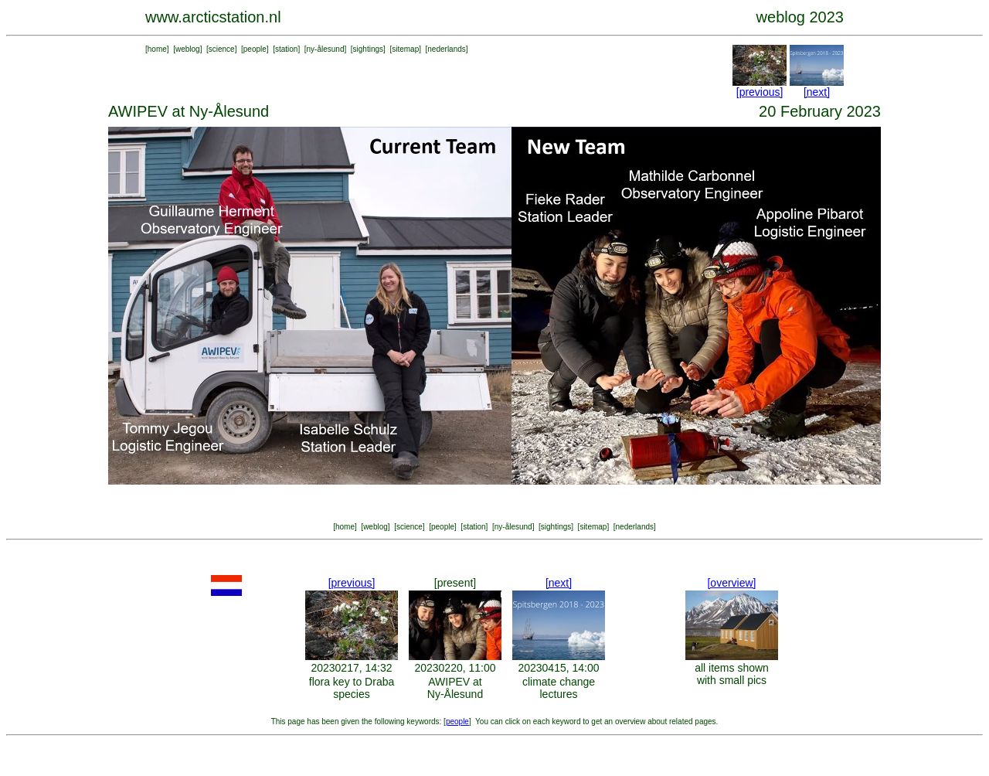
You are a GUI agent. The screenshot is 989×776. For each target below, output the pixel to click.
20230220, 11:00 (454, 668)
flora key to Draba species (352, 688)
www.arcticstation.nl (213, 17)
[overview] (731, 583)
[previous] (759, 92)
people (255, 49)
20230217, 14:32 (351, 668)
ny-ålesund (326, 49)
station (286, 49)
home (157, 49)
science (222, 49)
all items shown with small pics (732, 674)
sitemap (405, 49)
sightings (368, 49)
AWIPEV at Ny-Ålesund (455, 688)
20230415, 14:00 (558, 668)
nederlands (446, 49)
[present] (455, 583)
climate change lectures (558, 688)
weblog (187, 49)
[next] (817, 92)
